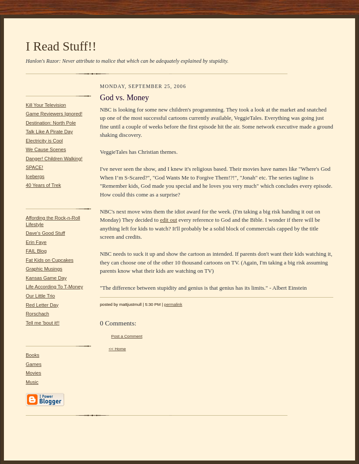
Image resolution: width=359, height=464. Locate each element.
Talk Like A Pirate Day (49, 131)
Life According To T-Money (54, 286)
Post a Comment (127, 336)
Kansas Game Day (46, 278)
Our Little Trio (40, 295)
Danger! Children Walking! (54, 158)
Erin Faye (36, 242)
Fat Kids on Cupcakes (49, 260)
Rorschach (37, 313)
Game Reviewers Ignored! (54, 113)
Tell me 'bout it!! (42, 322)
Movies (33, 373)
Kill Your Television (46, 105)
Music (32, 382)
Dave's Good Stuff (45, 233)
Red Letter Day (42, 305)
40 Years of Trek (43, 185)
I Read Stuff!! (61, 46)
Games (33, 364)
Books (32, 355)
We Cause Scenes (46, 149)
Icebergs (35, 176)
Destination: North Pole (51, 122)
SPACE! (34, 167)
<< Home (117, 348)
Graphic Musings (44, 268)
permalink (173, 304)
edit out (168, 220)
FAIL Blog (36, 251)
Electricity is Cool (44, 140)
